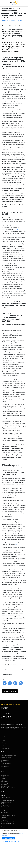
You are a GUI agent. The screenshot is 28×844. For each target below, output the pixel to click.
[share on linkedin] (15, 685)
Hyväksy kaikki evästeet (8, 838)
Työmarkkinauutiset (5, 806)
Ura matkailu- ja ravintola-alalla (8, 821)
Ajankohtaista (4, 737)
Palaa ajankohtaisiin (10, 691)
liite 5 (18, 626)
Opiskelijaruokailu (5, 766)
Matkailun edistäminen (6, 757)
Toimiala (3, 810)
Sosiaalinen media (5, 746)
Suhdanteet (3, 817)
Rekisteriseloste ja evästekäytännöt (9, 787)
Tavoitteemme (4, 752)
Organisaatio (4, 780)
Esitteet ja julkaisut (5, 748)
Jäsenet (3, 773)
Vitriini (2, 745)
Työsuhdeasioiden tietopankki (7, 800)
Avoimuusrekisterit (5, 786)
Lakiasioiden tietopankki (6, 802)
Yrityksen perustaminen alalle (7, 823)
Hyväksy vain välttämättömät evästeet (11, 841)
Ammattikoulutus (5, 760)
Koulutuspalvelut (5, 775)
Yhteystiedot (4, 827)
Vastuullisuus (4, 814)
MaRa (2, 771)
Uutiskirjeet (3, 803)
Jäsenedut (3, 778)
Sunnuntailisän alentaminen (7, 768)
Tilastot (3, 818)
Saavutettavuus (4, 758)
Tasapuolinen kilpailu (6, 763)
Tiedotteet (3, 742)
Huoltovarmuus (4, 812)
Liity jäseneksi (4, 776)
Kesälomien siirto (5, 761)
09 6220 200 (5, 713)
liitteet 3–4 (18, 544)
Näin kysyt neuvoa (5, 799)
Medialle (3, 791)
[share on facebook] (10, 685)
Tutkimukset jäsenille (6, 805)
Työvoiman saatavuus (6, 765)
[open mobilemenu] (14, 4)
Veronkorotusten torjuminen (7, 754)
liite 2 (16, 229)
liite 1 (23, 146)
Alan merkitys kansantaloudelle (8, 815)
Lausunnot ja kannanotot (6, 743)
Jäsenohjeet (3, 740)
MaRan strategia (4, 783)
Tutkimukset (4, 820)
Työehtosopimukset (5, 797)
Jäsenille (3, 795)
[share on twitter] (4, 685)
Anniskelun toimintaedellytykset (8, 755)
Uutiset (2, 739)
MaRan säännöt (4, 784)
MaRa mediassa (4, 781)
